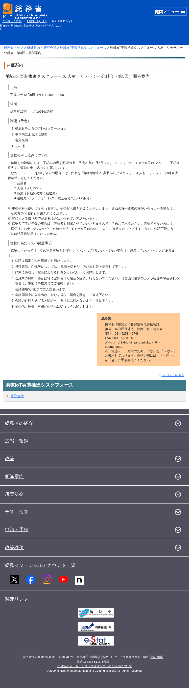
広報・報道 (16, 441)
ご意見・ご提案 (12, 21)
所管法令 (14, 494)
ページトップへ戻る (173, 375)
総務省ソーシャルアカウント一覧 (40, 565)
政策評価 (14, 547)
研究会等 (50, 48)
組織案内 (33, 48)
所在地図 (157, 657)
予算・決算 (16, 512)
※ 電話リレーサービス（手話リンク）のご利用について (94, 666)
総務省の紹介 (19, 423)
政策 (9, 458)
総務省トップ (13, 48)
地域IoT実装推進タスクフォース (83, 48)
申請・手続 (16, 529)
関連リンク (16, 599)
